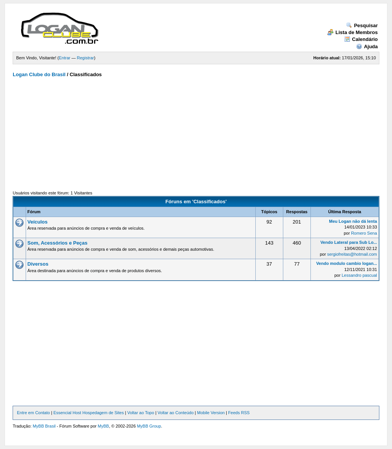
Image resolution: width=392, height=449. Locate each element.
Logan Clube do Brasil (39, 74)
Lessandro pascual (359, 275)
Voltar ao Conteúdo (176, 412)
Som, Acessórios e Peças (58, 243)
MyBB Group (149, 426)
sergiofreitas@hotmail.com (352, 254)
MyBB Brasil (44, 426)
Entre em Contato (33, 412)
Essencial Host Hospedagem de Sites (88, 412)
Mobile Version (211, 412)
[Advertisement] (196, 135)
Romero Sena (364, 233)
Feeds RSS (239, 412)
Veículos (38, 222)
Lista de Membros (352, 32)
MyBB (103, 426)
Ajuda (367, 46)
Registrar (85, 58)
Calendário (361, 39)
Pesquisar (362, 25)
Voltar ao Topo (140, 412)
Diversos (38, 264)
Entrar (64, 58)
